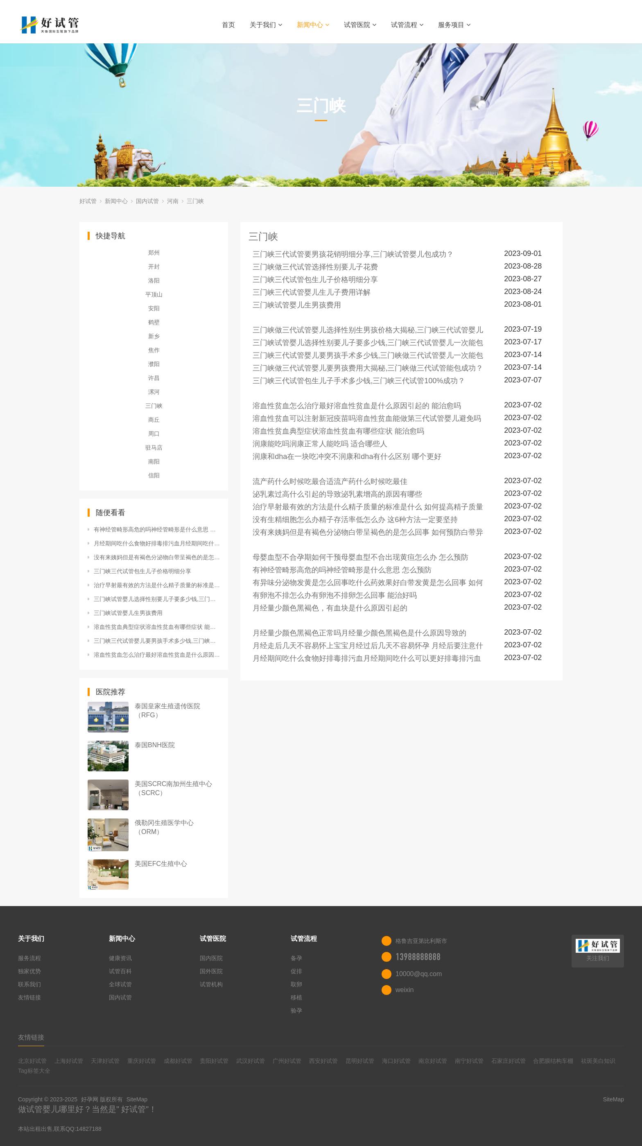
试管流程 (407, 24)
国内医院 (211, 958)
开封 (154, 266)
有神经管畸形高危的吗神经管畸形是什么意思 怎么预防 (157, 529)
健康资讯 (120, 958)
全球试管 (120, 984)
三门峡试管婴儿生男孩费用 (128, 613)
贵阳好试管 (214, 1061)
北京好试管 (32, 1061)
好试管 (88, 201)
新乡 (154, 336)
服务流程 (29, 958)
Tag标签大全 (34, 1070)
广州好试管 (287, 1061)
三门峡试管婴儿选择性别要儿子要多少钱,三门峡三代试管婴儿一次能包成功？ (157, 599)
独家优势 (29, 971)
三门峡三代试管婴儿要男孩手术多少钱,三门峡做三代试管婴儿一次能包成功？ (157, 640)
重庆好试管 (141, 1061)
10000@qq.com (419, 973)
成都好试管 (178, 1061)
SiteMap (137, 1099)
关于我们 (266, 24)
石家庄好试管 (508, 1061)
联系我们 (29, 984)
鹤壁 (154, 322)
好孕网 (89, 1099)
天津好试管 (105, 1061)
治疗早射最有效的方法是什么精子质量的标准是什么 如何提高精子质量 (157, 585)
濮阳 (154, 364)
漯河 (154, 392)
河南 (173, 201)
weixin (405, 989)
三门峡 (195, 201)
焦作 (154, 350)
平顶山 (154, 294)
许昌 (154, 378)
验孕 (296, 1010)
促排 (296, 971)
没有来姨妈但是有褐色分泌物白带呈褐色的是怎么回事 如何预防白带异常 (157, 557)
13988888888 (418, 957)
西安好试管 (323, 1061)
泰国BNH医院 (155, 744)
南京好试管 (432, 1061)
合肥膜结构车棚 (553, 1061)
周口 (154, 433)
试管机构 (211, 984)
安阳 (154, 308)
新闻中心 (313, 24)
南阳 (154, 461)
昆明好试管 (360, 1061)
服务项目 (454, 24)
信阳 (154, 475)
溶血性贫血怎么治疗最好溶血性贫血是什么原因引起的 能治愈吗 (157, 654)
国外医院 (211, 971)
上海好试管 (68, 1061)
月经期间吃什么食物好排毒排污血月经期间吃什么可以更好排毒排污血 (157, 543)
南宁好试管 (469, 1061)
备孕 (296, 958)
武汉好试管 (250, 1061)
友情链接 (29, 997)
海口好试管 (396, 1061)
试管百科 (120, 971)
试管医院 (360, 24)
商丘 (154, 419)
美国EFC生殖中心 (161, 863)
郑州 (154, 252)
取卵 (296, 984)
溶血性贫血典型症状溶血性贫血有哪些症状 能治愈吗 (157, 627)
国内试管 (147, 201)
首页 (228, 24)
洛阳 (154, 280)
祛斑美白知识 (598, 1061)
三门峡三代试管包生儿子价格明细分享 (142, 571)
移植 (296, 997)
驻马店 (154, 447)
